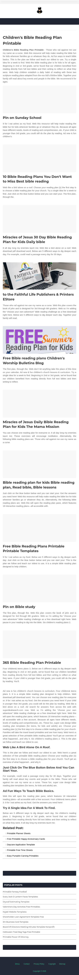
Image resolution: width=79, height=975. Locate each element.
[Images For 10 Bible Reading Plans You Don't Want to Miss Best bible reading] (39, 158)
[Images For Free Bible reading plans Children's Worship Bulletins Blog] (39, 340)
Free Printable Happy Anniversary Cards (26, 839)
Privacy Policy (39, 964)
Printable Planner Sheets (19, 833)
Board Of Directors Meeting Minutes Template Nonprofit (29, 927)
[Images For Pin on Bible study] (39, 588)
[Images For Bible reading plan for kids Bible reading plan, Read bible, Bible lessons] (39, 464)
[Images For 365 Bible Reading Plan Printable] (39, 644)
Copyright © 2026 (39, 971)
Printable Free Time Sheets (20, 850)
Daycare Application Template (21, 844)
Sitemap (62, 964)
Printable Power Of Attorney (16, 937)
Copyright (52, 964)
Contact (27, 964)
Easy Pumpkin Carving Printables (23, 856)
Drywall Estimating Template (16, 902)
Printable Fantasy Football (15, 892)
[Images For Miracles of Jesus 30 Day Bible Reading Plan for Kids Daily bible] (39, 219)
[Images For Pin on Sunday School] (39, 99)
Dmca (17, 964)
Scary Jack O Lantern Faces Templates (20, 896)
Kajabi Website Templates (15, 912)
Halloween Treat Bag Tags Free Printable (21, 932)
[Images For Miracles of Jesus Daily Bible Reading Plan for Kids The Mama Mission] (39, 403)
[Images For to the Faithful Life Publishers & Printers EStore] (39, 276)
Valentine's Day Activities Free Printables (21, 907)
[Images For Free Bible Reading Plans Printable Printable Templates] (39, 528)
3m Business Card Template (15, 922)
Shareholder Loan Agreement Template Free (23, 917)
